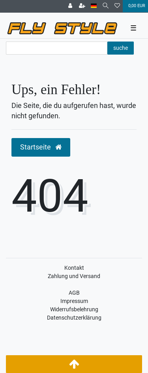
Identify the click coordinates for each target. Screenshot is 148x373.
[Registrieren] (82, 6)
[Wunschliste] (117, 6)
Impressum (74, 301)
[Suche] (105, 6)
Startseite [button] (41, 147)
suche (120, 48)
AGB (74, 293)
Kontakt (74, 268)
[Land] (93, 6)
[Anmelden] (70, 6)
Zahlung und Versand (74, 276)
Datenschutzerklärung (74, 317)
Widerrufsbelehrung (74, 309)
